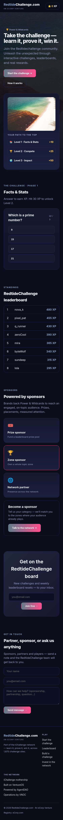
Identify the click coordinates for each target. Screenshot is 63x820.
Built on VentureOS (14, 785)
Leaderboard (49, 748)
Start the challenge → (20, 73)
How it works (15, 83)
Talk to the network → (24, 527)
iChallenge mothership (16, 779)
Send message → (17, 710)
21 (12, 258)
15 (12, 239)
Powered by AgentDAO (16, 789)
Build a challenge (47, 755)
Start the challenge (47, 741)
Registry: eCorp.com (13, 812)
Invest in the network (48, 764)
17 (12, 248)
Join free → (31, 606)
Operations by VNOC (15, 794)
